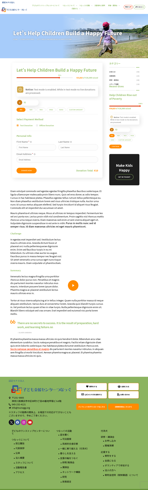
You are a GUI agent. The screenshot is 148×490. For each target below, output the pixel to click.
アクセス (20, 472)
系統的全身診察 (70, 443)
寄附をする (110, 455)
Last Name (65, 141)
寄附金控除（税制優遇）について (121, 475)
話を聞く (64, 434)
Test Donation (26, 125)
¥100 (51, 110)
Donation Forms (27, 39)
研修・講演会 (124, 80)
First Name (24, 141)
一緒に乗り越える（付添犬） (74, 448)
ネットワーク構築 (71, 472)
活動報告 (124, 76)
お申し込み (110, 440)
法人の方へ (110, 470)
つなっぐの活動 (64, 430)
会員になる (110, 460)
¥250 (61, 110)
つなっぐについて (20, 439)
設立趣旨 (20, 443)
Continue (115, 146)
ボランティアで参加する (117, 465)
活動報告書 (21, 467)
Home (15, 39)
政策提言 (66, 481)
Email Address (26, 154)
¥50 (41, 110)
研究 (64, 476)
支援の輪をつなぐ (69, 458)
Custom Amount (76, 110)
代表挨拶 (20, 448)
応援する (105, 452)
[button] (128, 7)
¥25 (31, 110)
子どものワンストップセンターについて (31, 432)
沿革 (18, 453)
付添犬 (104, 430)
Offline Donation (46, 125)
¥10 (21, 110)
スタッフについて (24, 462)
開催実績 (109, 445)
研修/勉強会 (68, 462)
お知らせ (124, 72)
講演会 (65, 467)
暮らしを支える (68, 453)
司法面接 (66, 438)
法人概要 (20, 457)
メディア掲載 (124, 84)
